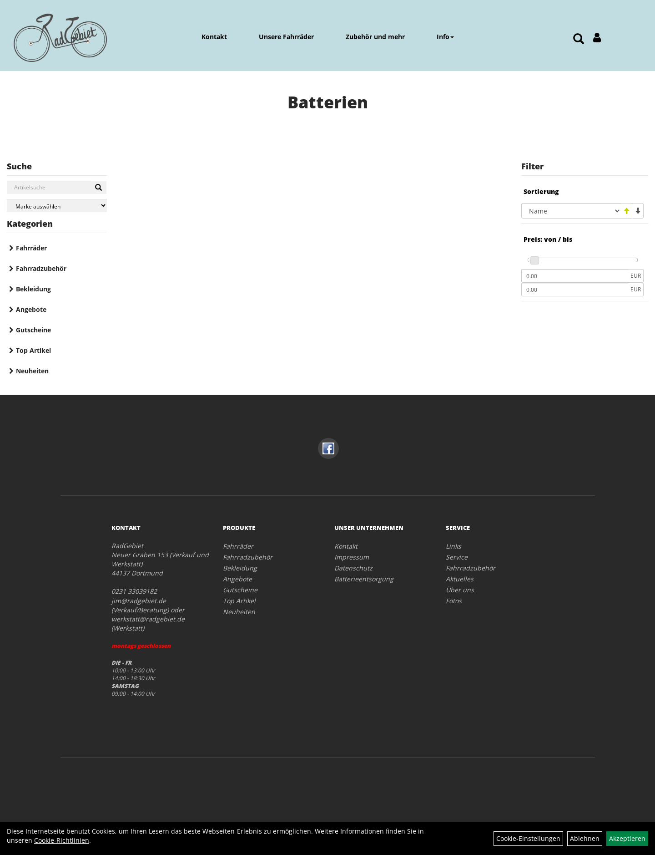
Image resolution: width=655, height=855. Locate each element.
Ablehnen (585, 838)
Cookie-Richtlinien (61, 840)
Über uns (460, 589)
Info (445, 36)
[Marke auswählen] (57, 205)
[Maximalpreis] (574, 289)
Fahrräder (31, 248)
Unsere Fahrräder (286, 36)
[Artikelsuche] (578, 39)
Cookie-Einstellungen (528, 838)
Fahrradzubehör (41, 268)
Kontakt (214, 36)
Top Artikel (33, 350)
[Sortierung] (571, 211)
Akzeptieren (627, 838)
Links (453, 546)
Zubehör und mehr (375, 36)
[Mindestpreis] (574, 276)
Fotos (454, 600)
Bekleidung (33, 289)
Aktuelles (460, 579)
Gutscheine (33, 330)
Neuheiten (32, 370)
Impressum (351, 557)
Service (457, 557)
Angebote (31, 309)
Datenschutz (353, 568)
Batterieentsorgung (363, 579)
